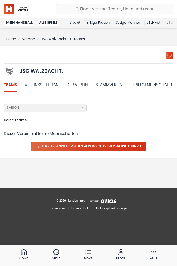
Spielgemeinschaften (154, 85)
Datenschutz (80, 208)
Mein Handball (19, 22)
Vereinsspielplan (42, 85)
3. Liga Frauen (98, 22)
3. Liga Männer (128, 22)
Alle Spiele (48, 22)
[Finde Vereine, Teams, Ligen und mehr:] (114, 9)
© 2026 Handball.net (70, 200)
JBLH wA (153, 22)
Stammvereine (110, 85)
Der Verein (77, 85)
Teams (10, 85)
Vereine (28, 39)
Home (11, 39)
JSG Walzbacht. (54, 39)
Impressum (57, 208)
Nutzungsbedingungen (112, 208)
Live (75, 22)
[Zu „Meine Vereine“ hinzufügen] (169, 55)
